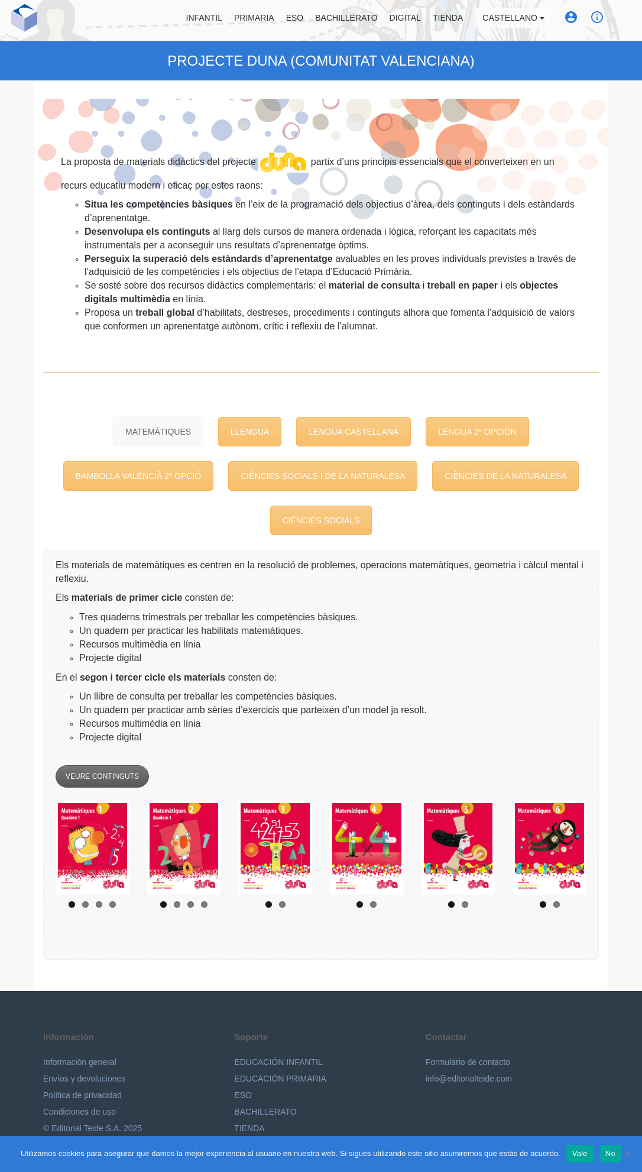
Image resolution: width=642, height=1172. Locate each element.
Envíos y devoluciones (84, 1078)
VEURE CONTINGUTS (102, 776)
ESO (300, 20)
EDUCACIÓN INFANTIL (278, 1062)
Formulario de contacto (468, 1062)
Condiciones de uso (79, 1111)
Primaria (259, 20)
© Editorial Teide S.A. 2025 (92, 1128)
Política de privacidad (82, 1095)
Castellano (518, 20)
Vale (580, 1153)
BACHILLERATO (265, 1111)
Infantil (208, 20)
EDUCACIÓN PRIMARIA (280, 1078)
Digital (410, 20)
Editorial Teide (20, 20)
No (610, 1153)
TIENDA (249, 1128)
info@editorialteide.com (469, 1078)
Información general (79, 1062)
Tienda (452, 20)
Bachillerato (351, 20)
